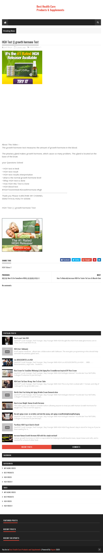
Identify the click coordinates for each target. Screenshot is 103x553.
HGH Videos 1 (35, 47)
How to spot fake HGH (21, 338)
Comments (76, 447)
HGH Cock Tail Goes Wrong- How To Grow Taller (30, 381)
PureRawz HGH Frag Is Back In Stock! (26, 424)
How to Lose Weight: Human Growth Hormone (29, 403)
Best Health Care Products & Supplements (50, 8)
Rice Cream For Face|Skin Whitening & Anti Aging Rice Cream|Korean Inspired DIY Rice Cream (45, 370)
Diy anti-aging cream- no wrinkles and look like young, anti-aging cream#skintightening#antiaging (47, 414)
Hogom (53, 549)
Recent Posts (26, 447)
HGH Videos (8, 477)
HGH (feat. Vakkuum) (21, 349)
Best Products (9, 473)
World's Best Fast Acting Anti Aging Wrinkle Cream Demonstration (36, 392)
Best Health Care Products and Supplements (25, 549)
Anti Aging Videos (10, 468)
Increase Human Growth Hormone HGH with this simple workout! (35, 435)
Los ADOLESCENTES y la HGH (23, 360)
